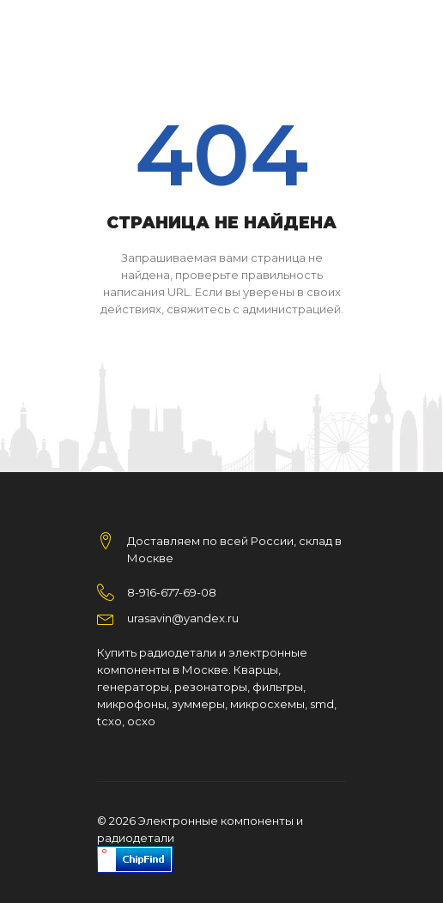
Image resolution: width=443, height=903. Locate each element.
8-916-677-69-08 (171, 592)
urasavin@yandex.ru (183, 618)
